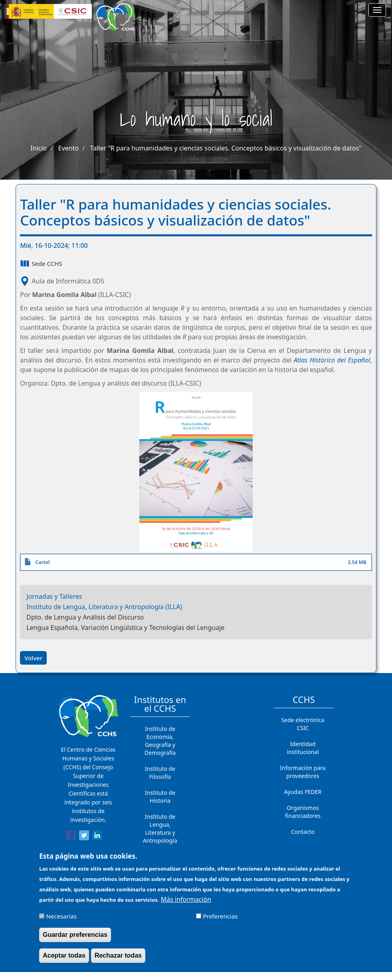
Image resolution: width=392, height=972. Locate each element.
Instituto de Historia (160, 796)
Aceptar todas (64, 959)
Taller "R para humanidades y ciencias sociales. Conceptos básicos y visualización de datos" (226, 148)
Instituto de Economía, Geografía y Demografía (160, 740)
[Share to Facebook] (71, 836)
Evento (68, 148)
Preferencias (220, 920)
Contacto (303, 831)
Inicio (38, 148)
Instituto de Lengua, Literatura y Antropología (160, 828)
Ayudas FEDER (302, 792)
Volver (33, 658)
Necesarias (61, 920)
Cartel (42, 562)
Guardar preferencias (75, 938)
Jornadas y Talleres (54, 596)
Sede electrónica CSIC (303, 724)
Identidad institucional (303, 748)
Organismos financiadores (303, 812)
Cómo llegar (303, 847)
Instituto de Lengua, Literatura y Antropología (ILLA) (104, 606)
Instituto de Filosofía (160, 772)
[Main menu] (377, 10)
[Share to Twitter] (84, 836)
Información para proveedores (302, 772)
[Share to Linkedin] (97, 836)
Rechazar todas (118, 959)
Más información (186, 903)
